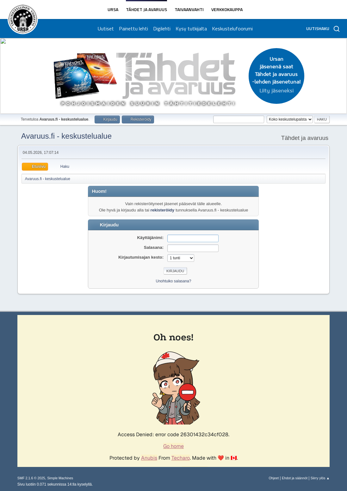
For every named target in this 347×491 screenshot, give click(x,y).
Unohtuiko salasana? (173, 281)
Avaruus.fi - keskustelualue (66, 136)
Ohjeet (274, 478)
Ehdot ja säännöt (294, 478)
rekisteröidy (163, 210)
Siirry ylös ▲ (320, 478)
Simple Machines (60, 478)
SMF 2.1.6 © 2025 (31, 478)
